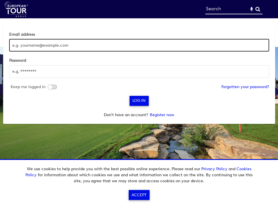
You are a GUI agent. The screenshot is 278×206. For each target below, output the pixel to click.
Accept (139, 195)
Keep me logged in (28, 87)
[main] (139, 74)
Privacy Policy (214, 169)
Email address (22, 34)
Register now (162, 114)
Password (17, 60)
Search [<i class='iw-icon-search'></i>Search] (257, 9)
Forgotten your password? (245, 86)
